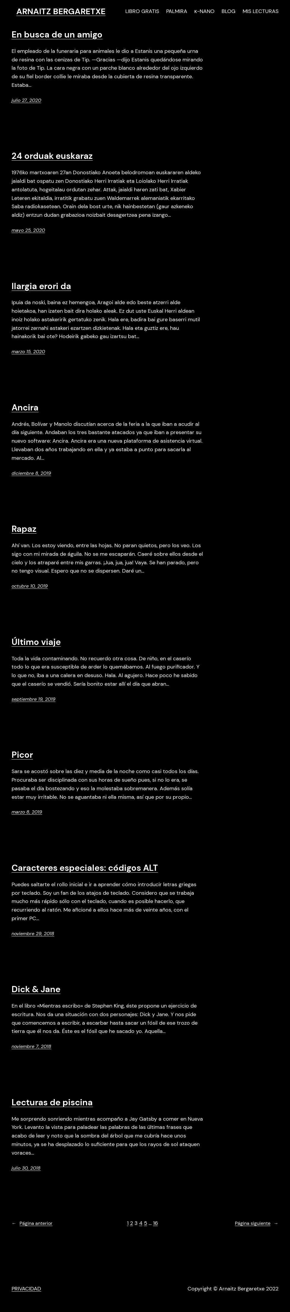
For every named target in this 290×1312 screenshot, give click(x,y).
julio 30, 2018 (26, 1168)
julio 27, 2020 (26, 100)
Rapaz (24, 529)
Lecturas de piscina (52, 1103)
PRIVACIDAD (26, 1288)
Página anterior (32, 1223)
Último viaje (36, 642)
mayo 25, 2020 (28, 230)
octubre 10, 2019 (30, 586)
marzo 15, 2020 (28, 351)
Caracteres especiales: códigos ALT (85, 868)
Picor (22, 755)
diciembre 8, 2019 (31, 473)
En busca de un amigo (57, 35)
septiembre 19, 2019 (33, 699)
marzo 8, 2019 (27, 812)
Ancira (25, 408)
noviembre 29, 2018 (33, 933)
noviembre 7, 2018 (31, 1046)
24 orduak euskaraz (52, 156)
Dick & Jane (36, 990)
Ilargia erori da (41, 286)
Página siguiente (256, 1223)
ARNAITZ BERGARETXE (60, 11)
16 (155, 1223)
